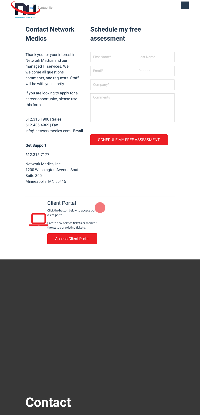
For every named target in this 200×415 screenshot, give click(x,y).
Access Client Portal (72, 239)
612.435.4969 (37, 125)
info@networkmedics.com (48, 131)
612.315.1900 (37, 119)
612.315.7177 (37, 155)
